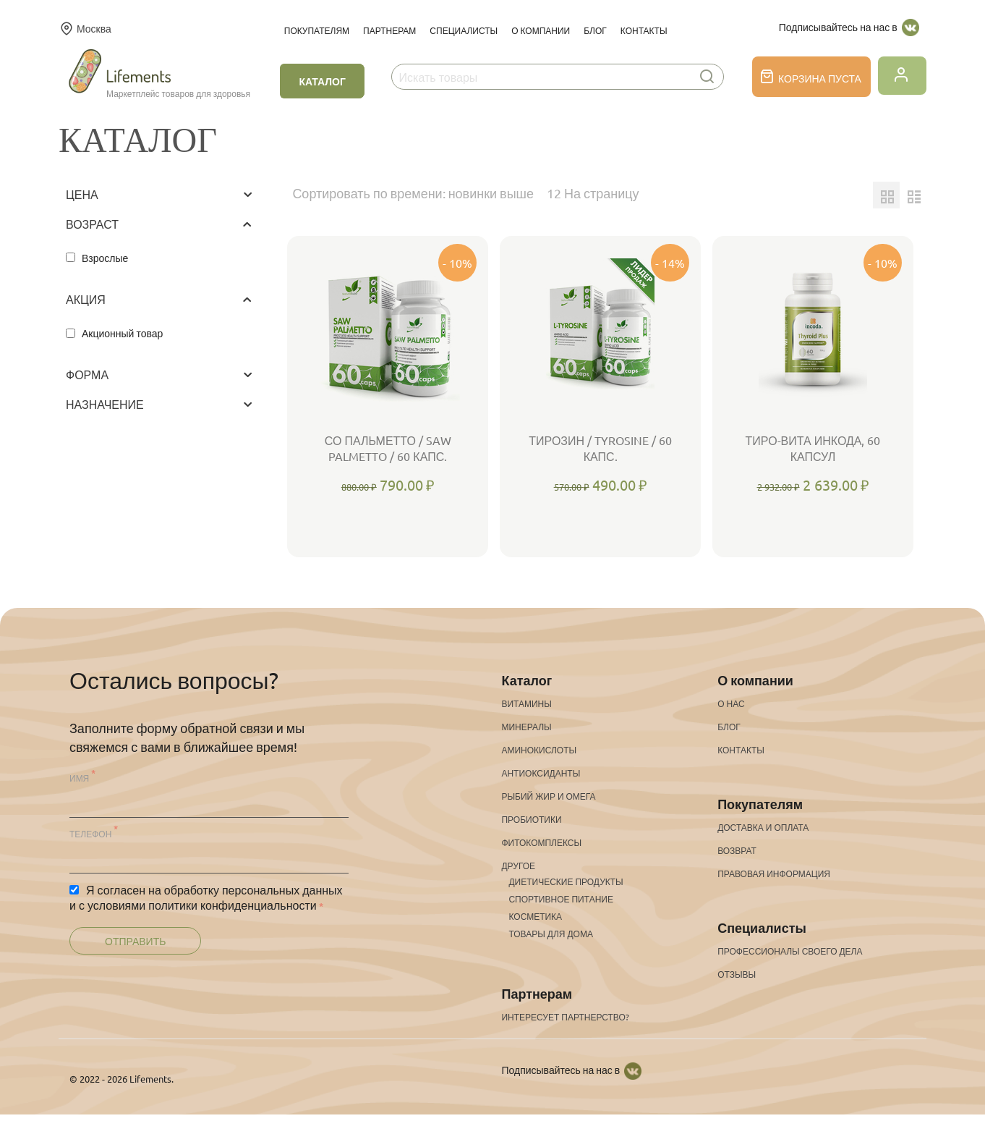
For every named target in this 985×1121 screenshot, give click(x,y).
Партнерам (389, 30)
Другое (518, 865)
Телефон (90, 833)
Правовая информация (773, 873)
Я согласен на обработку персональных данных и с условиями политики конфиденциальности (206, 897)
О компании (540, 30)
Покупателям (316, 30)
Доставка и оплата (763, 827)
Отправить (135, 940)
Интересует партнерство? (564, 1017)
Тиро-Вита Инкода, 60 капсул (813, 448)
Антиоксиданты (540, 773)
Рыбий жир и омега (548, 796)
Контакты (644, 30)
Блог (595, 30)
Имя (79, 778)
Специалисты (464, 30)
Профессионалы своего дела (789, 951)
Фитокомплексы (541, 842)
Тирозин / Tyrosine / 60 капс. (600, 448)
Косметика (535, 916)
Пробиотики (531, 819)
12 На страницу (593, 192)
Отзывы (736, 974)
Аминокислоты (538, 750)
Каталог (322, 81)
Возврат (736, 850)
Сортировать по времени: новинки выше (413, 192)
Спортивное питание (560, 899)
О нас (730, 703)
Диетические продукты (565, 881)
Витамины (526, 703)
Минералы (526, 726)
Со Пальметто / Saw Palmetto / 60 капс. (388, 448)
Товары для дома (550, 933)
